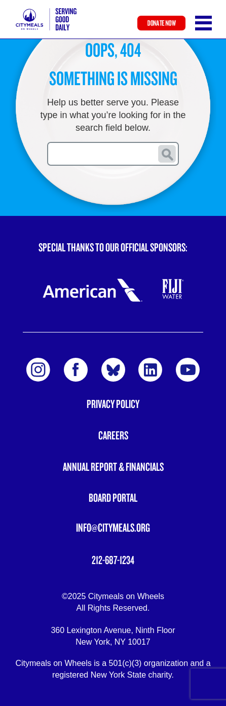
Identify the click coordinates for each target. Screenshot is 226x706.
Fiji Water (173, 289)
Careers (113, 435)
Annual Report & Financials (113, 466)
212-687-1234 (113, 559)
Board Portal (113, 497)
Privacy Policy (113, 403)
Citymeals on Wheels (46, 19)
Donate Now (161, 23)
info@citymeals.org (113, 527)
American (92, 290)
